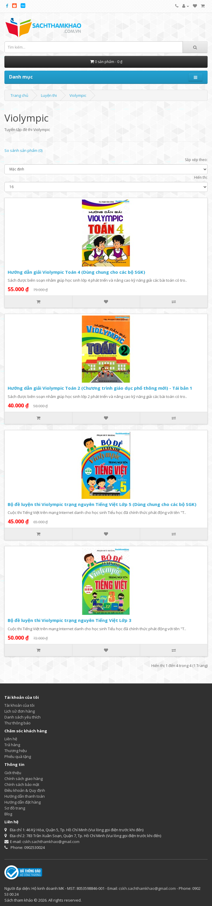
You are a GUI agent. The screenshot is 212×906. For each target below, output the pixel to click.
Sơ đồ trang (14, 808)
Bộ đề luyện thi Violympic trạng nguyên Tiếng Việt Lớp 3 (69, 620)
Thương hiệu (15, 750)
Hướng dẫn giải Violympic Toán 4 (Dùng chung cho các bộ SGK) (76, 272)
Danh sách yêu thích (22, 717)
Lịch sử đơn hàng (19, 711)
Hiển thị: (201, 177)
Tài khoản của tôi (19, 705)
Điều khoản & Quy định (24, 790)
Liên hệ (10, 738)
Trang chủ (19, 95)
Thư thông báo (17, 723)
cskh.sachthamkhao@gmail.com (51, 841)
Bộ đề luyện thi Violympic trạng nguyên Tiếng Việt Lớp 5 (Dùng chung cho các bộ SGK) (102, 504)
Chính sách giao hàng (23, 778)
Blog (8, 814)
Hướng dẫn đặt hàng (22, 802)
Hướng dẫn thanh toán (24, 796)
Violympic (77, 95)
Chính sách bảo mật (21, 784)
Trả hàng (12, 744)
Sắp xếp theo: (196, 159)
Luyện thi (49, 95)
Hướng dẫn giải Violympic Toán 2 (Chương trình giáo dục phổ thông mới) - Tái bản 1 (100, 388)
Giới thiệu (12, 772)
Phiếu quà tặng (17, 756)
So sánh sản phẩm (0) (23, 150)
